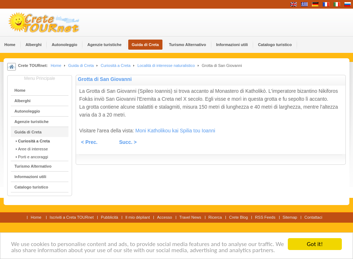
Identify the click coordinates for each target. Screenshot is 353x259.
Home (56, 65)
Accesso (164, 217)
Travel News (190, 217)
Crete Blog (238, 217)
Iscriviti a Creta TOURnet (72, 217)
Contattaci (313, 217)
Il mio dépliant (137, 217)
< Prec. (89, 142)
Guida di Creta (81, 65)
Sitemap (290, 217)
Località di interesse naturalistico (166, 65)
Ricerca (215, 217)
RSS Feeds (265, 217)
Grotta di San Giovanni (104, 79)
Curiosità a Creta (116, 65)
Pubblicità (109, 217)
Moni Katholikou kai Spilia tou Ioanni (175, 130)
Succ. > (128, 142)
